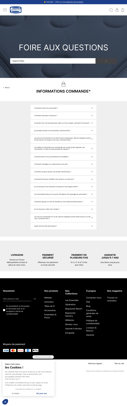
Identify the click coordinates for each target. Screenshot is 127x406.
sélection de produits (74, 2)
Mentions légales (95, 364)
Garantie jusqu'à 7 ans (110, 256)
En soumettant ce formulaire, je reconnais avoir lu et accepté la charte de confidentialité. (18, 310)
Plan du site (119, 364)
